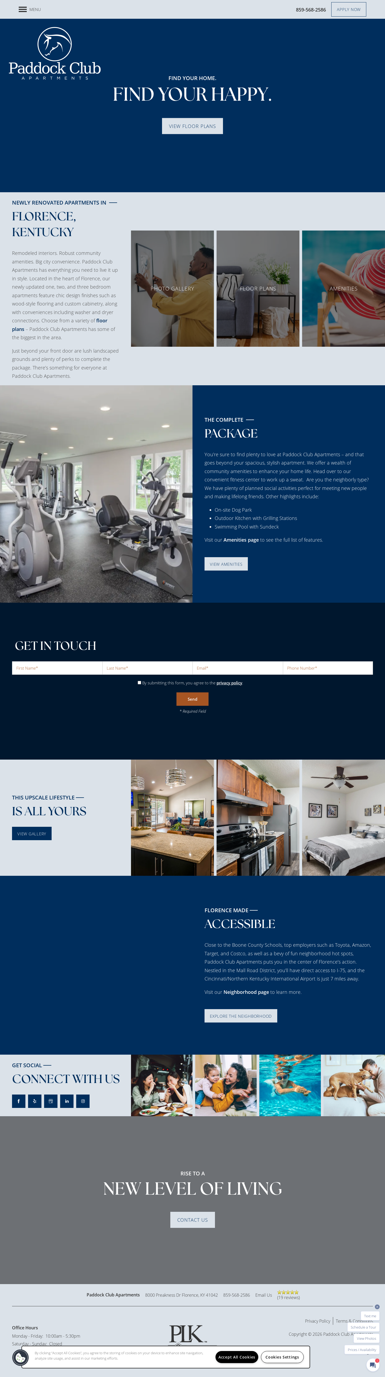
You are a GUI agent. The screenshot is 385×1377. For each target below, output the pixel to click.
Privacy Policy (317, 1321)
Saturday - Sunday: (29, 1343)
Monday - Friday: (27, 1336)
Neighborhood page (246, 992)
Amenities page (241, 540)
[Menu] (30, 9)
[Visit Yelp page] (34, 1101)
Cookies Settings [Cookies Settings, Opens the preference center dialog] (282, 1357)
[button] (348, 9)
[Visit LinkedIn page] (67, 1101)
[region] (165, 1357)
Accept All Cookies (236, 1357)
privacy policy (229, 682)
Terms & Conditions (354, 1321)
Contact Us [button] (192, 1220)
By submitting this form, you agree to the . (192, 682)
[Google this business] (50, 1101)
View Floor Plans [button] (192, 126)
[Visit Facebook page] (18, 1101)
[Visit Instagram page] (83, 1101)
